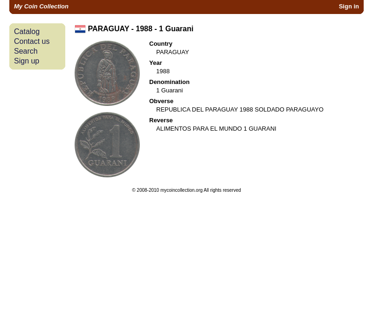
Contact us (31, 41)
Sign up (26, 61)
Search (26, 51)
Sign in (349, 6)
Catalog (27, 31)
